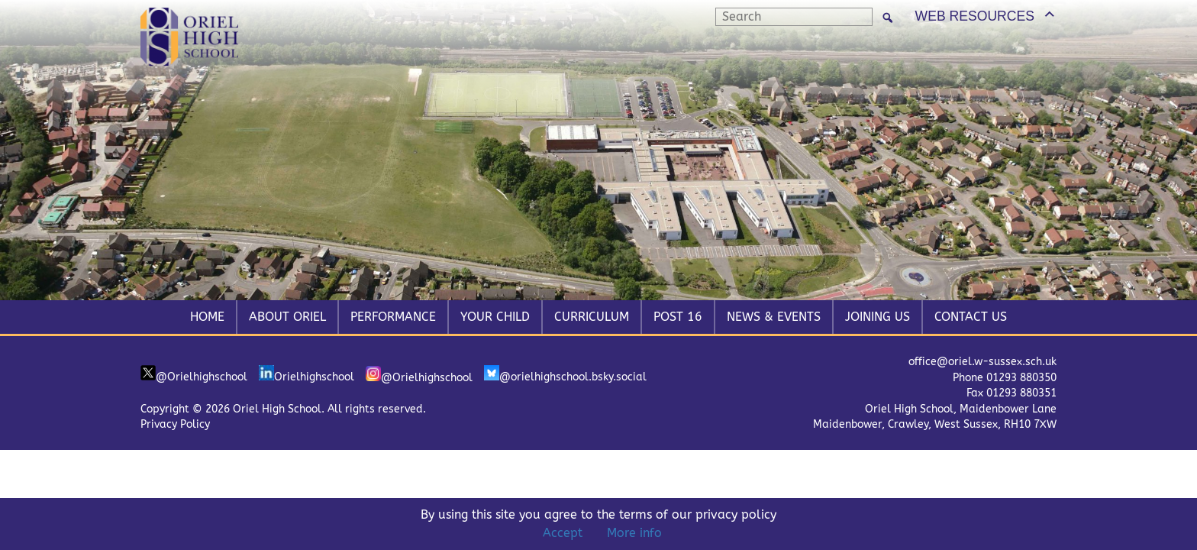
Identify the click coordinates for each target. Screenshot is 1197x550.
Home (207, 316)
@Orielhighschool (193, 374)
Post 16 (677, 316)
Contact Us (970, 316)
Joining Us (877, 316)
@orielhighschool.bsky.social (565, 374)
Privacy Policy (175, 424)
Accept (562, 533)
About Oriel (287, 316)
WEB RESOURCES (974, 16)
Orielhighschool (306, 374)
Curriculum (591, 316)
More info (634, 533)
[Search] (888, 17)
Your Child (495, 316)
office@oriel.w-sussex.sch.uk (982, 361)
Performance (393, 316)
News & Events (774, 316)
